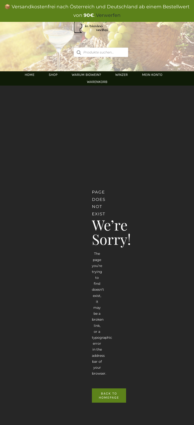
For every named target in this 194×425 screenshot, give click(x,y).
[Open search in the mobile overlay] (101, 52)
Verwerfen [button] (108, 15)
